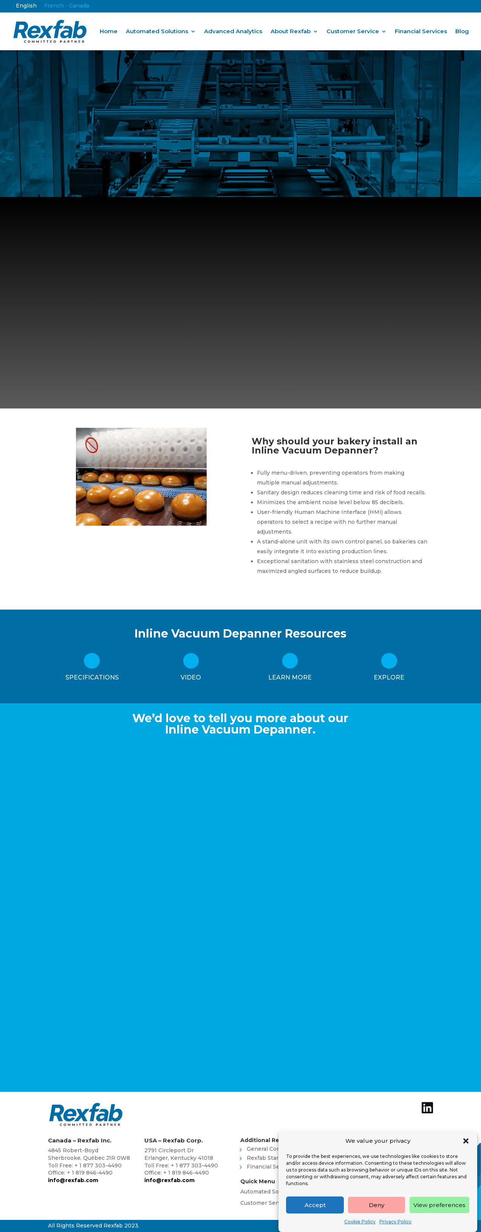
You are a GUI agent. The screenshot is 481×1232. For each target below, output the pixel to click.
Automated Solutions (157, 31)
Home (109, 31)
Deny (376, 1205)
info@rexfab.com (73, 1180)
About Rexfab (291, 31)
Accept (315, 1205)
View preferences (439, 1205)
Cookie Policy (360, 1221)
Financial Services (421, 31)
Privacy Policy (395, 1221)
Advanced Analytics (233, 31)
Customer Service (352, 31)
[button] (466, 1141)
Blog (462, 31)
